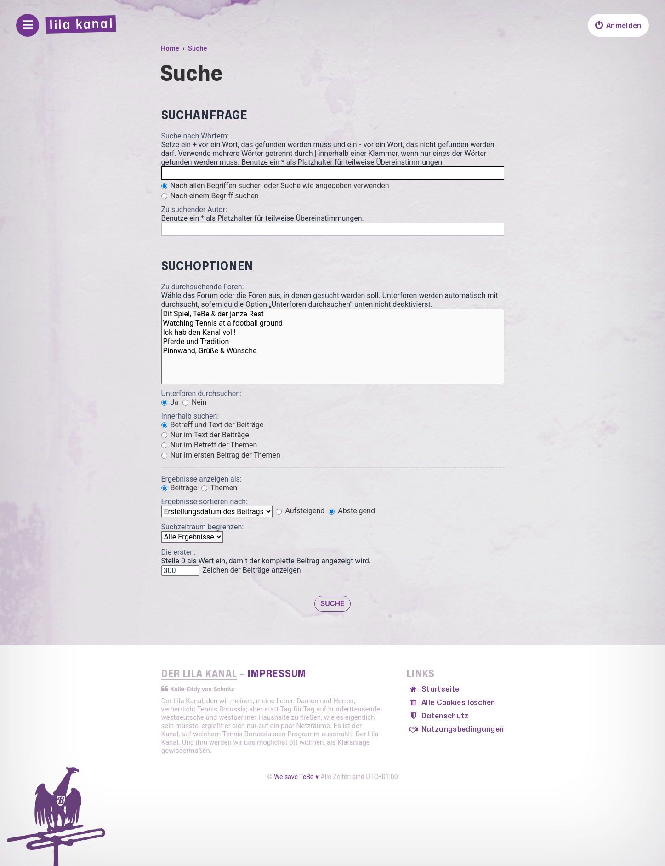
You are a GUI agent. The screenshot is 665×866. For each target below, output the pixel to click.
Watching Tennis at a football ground (332, 323)
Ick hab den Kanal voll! (332, 332)
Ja (170, 402)
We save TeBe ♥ (296, 776)
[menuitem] (618, 25)
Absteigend (352, 510)
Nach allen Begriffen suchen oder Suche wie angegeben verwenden (275, 185)
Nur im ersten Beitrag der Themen (220, 455)
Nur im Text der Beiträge (205, 434)
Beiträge (179, 487)
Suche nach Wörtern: (195, 136)
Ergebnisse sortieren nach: (204, 501)
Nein (194, 402)
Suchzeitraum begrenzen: (202, 526)
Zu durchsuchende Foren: (202, 286)
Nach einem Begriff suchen (210, 195)
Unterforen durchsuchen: (201, 393)
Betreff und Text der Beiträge (212, 424)
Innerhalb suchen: (190, 416)
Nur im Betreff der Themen (209, 445)
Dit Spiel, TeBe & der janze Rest (332, 314)
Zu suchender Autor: (194, 209)
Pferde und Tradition (332, 341)
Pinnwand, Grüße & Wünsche (332, 351)
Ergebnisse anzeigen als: (201, 479)
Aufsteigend (300, 510)
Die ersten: (178, 552)
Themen (219, 487)
